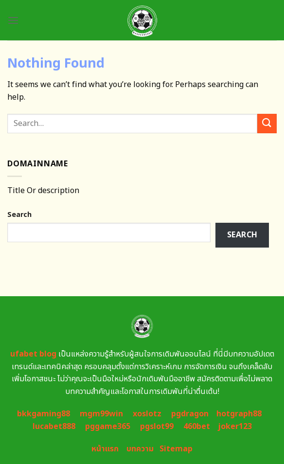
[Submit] (267, 123)
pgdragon (190, 414)
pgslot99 (157, 426)
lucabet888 (54, 426)
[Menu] (13, 20)
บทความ (140, 449)
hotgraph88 (239, 414)
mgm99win (101, 414)
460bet (196, 426)
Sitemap (176, 449)
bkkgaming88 (43, 414)
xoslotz (147, 414)
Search (19, 215)
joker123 (235, 426)
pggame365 (107, 426)
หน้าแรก (105, 449)
